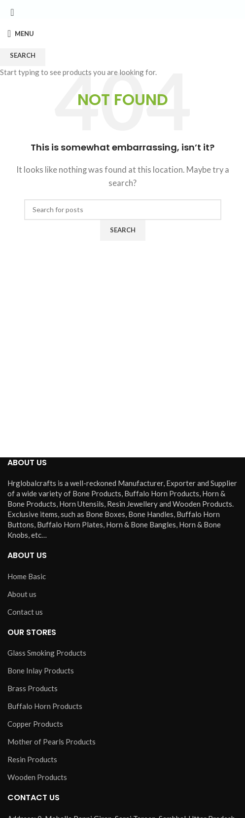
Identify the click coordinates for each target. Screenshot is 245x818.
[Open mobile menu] (20, 33)
